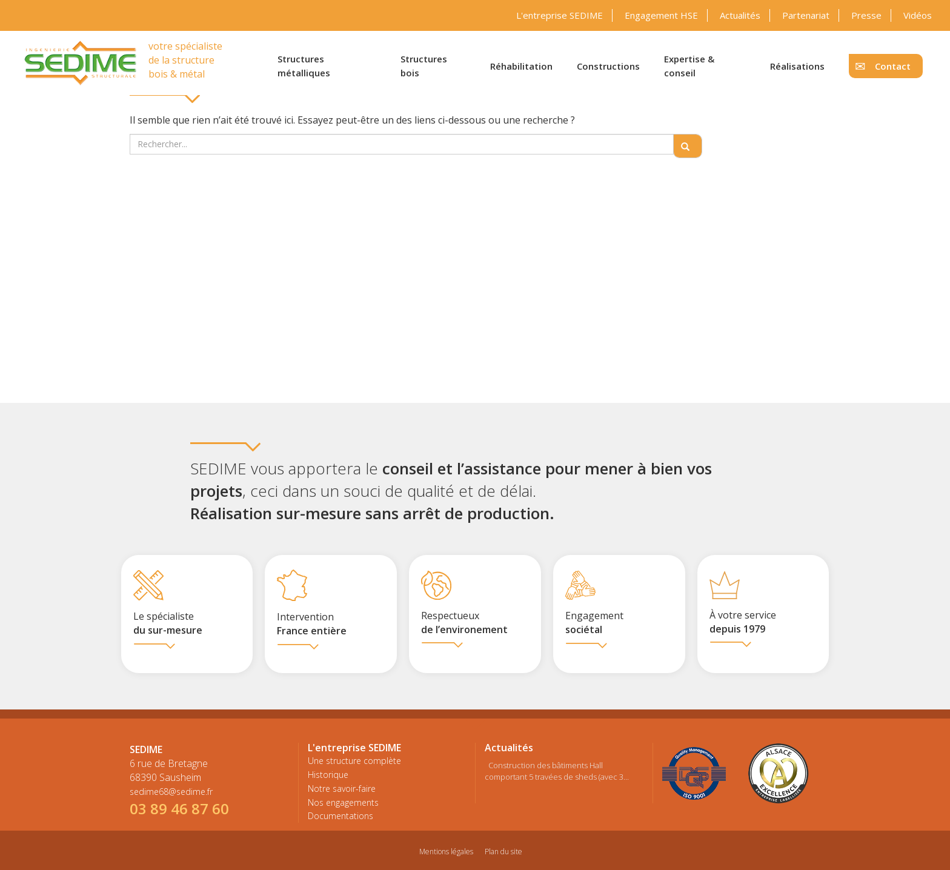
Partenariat (805, 15)
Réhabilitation (521, 66)
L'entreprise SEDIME (559, 15)
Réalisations (797, 66)
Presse (866, 15)
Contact (893, 66)
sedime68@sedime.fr (171, 791)
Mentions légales (446, 851)
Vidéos (917, 15)
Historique (328, 774)
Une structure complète (354, 760)
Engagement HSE (661, 15)
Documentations (340, 816)
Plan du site (503, 851)
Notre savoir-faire (342, 788)
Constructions (608, 66)
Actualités (740, 15)
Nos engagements (343, 802)
